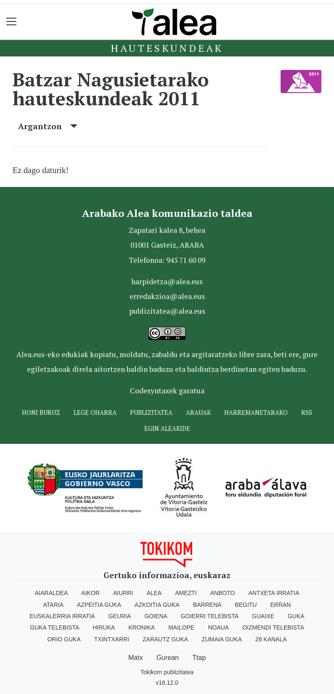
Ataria (53, 604)
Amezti (185, 593)
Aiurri (123, 593)
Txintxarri (111, 639)
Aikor (90, 593)
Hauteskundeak (167, 48)
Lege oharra (95, 412)
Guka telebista (54, 627)
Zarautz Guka (165, 639)
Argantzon (47, 126)
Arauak (198, 412)
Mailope (181, 627)
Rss (306, 412)
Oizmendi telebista (273, 627)
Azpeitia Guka (99, 604)
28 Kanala (271, 639)
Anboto (222, 593)
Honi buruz (41, 412)
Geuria (120, 616)
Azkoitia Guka (157, 604)
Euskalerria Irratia (62, 616)
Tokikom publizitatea (167, 672)
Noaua (218, 627)
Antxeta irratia (273, 593)
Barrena (207, 604)
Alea (154, 593)
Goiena (155, 616)
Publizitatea (151, 412)
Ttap (199, 657)
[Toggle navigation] (12, 21)
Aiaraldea (51, 593)
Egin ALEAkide (167, 428)
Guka (296, 616)
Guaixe (263, 616)
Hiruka (104, 627)
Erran (280, 604)
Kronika (141, 627)
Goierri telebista (210, 616)
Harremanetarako (256, 412)
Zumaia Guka (221, 639)
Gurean (167, 657)
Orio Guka (63, 639)
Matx (135, 657)
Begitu (246, 604)
